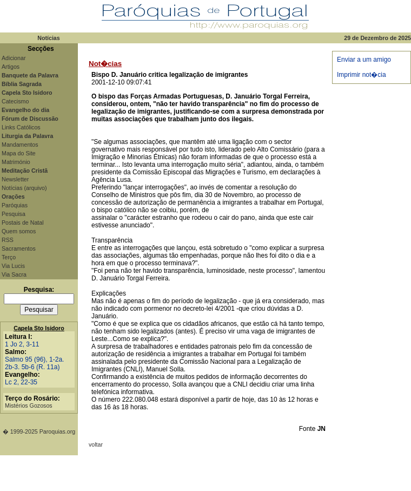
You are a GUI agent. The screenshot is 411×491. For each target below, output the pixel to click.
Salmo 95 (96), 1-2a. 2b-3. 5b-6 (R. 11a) (34, 363)
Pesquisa (13, 214)
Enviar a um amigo (364, 59)
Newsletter (15, 179)
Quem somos (19, 231)
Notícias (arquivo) (24, 188)
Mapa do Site (19, 153)
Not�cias (105, 64)
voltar (96, 444)
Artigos (10, 66)
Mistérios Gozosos (28, 405)
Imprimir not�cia (361, 74)
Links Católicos (21, 127)
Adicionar (13, 58)
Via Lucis (13, 266)
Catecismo (15, 101)
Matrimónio (16, 162)
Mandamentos (20, 144)
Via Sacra (14, 274)
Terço (9, 257)
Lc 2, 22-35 (21, 382)
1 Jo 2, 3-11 (22, 344)
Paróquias (15, 205)
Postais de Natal (23, 222)
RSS (8, 240)
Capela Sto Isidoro (39, 328)
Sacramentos (19, 248)
